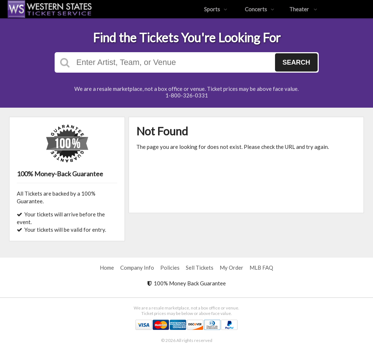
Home (107, 267)
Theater (303, 9)
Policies (170, 267)
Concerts (259, 9)
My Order (231, 267)
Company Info (137, 267)
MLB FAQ (261, 267)
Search (296, 62)
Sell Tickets (199, 267)
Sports (215, 9)
